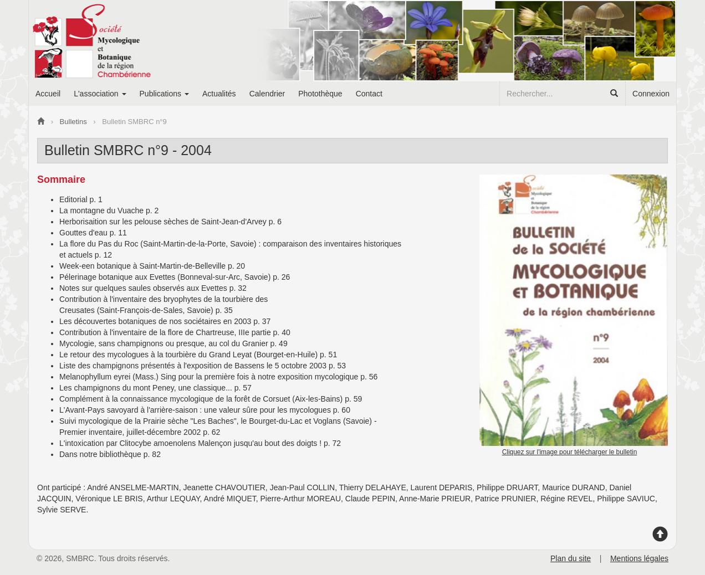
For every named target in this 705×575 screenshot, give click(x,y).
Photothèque (320, 93)
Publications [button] (164, 93)
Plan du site (570, 558)
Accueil (47, 93)
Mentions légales (639, 558)
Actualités (219, 93)
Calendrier (267, 93)
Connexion (651, 93)
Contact (369, 93)
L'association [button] (100, 93)
